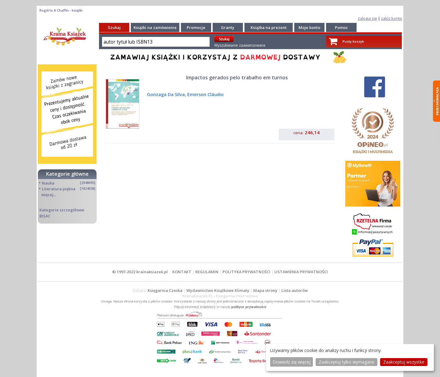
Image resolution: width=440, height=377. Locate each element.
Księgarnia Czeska (165, 290)
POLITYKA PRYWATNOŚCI (246, 272)
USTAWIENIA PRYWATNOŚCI (301, 272)
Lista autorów (294, 290)
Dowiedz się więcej (291, 362)
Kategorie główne (67, 174)
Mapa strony (265, 290)
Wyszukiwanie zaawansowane (240, 45)
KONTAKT (181, 272)
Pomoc (341, 27)
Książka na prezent (269, 27)
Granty (227, 27)
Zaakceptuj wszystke (403, 362)
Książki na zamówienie (155, 27)
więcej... (48, 194)
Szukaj (114, 27)
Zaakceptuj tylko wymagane (346, 362)
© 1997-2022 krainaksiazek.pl (140, 272)
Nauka (48, 183)
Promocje (196, 27)
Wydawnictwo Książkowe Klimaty (217, 290)
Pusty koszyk (353, 41)
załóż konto (391, 18)
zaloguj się (367, 18)
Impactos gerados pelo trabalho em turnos (237, 77)
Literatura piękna (58, 189)
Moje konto (309, 27)
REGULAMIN (206, 272)
